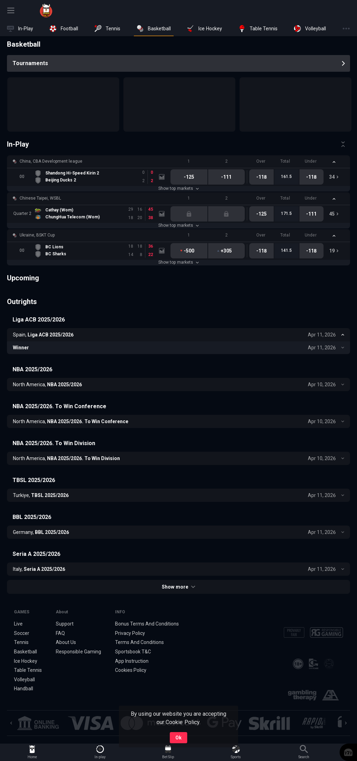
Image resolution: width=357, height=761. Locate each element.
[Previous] (11, 723)
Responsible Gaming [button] (78, 651)
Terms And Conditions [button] (139, 642)
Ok (178, 737)
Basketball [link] (25, 651)
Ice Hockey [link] (25, 661)
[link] (46, 10)
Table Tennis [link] (28, 670)
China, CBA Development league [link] (51, 161)
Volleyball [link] (24, 679)
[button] (178, 161)
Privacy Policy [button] (130, 633)
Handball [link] (23, 689)
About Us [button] (66, 642)
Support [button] (65, 624)
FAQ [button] (60, 633)
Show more (178, 587)
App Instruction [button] (132, 661)
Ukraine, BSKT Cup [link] (37, 235)
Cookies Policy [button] (130, 670)
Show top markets (178, 188)
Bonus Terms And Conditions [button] (147, 624)
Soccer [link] (21, 633)
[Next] (346, 723)
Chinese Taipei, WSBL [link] (40, 198)
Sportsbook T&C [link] (133, 651)
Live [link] (18, 624)
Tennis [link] (21, 642)
